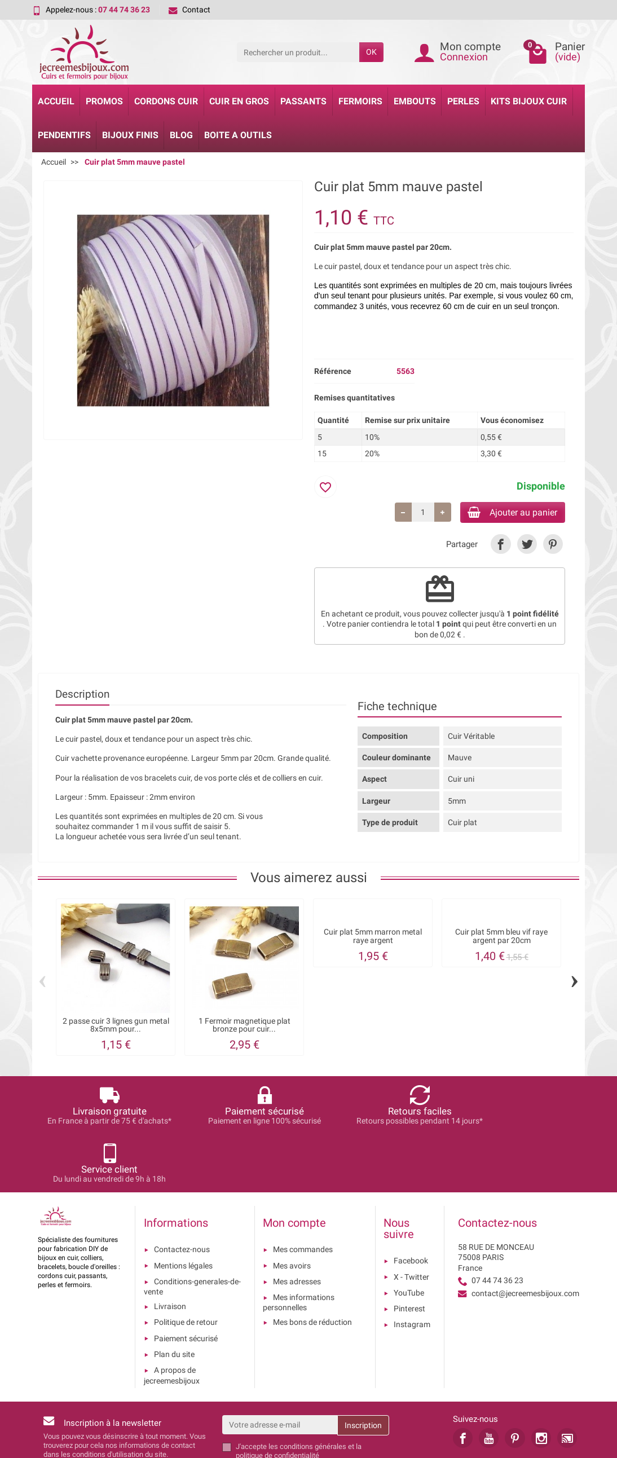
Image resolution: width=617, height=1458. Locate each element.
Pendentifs (64, 135)
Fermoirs (360, 101)
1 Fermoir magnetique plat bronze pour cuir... (244, 1027)
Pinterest (409, 1252)
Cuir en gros (239, 101)
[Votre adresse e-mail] (280, 1368)
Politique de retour (186, 1266)
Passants (303, 101)
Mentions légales (183, 1209)
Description (82, 696)
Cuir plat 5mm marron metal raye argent (373, 938)
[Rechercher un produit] (298, 51)
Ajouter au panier (505, 512)
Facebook (411, 1205)
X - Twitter (411, 1221)
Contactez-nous (182, 1194)
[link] (500, 546)
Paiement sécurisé (186, 1282)
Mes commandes (303, 1194)
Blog (181, 135)
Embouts (415, 101)
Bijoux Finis (130, 135)
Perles (463, 101)
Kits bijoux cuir (529, 101)
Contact (189, 9)
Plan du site (174, 1298)
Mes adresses (297, 1225)
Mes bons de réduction (312, 1266)
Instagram (412, 1269)
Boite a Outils (238, 135)
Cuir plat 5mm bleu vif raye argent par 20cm (501, 938)
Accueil (56, 101)
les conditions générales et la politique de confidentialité (299, 1395)
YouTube (409, 1236)
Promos (104, 101)
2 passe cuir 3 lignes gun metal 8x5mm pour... (116, 1027)
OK (371, 51)
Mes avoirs (292, 1209)
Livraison (170, 1250)
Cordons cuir (166, 101)
